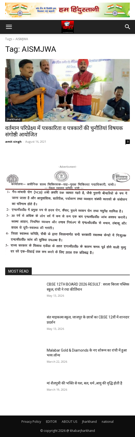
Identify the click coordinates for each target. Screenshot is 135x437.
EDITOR (51, 421)
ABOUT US (69, 421)
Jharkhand (13, 119)
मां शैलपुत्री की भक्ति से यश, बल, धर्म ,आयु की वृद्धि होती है (84, 383)
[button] (9, 27)
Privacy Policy (31, 421)
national (108, 421)
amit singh (13, 141)
